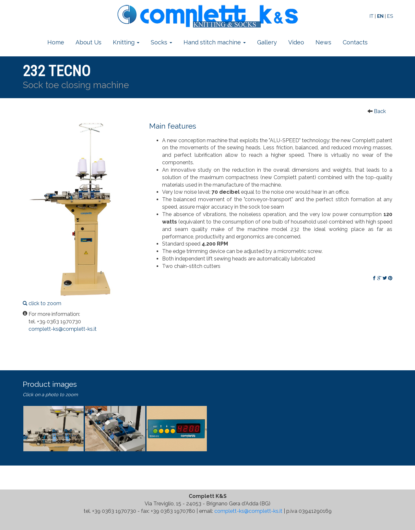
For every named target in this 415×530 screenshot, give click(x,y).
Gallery (267, 42)
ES (390, 16)
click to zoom (81, 214)
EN (380, 16)
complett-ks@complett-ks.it (248, 511)
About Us (88, 42)
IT (372, 16)
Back (380, 111)
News (323, 42)
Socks (161, 42)
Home (55, 42)
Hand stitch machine (215, 42)
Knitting (126, 42)
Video (296, 42)
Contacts (355, 42)
